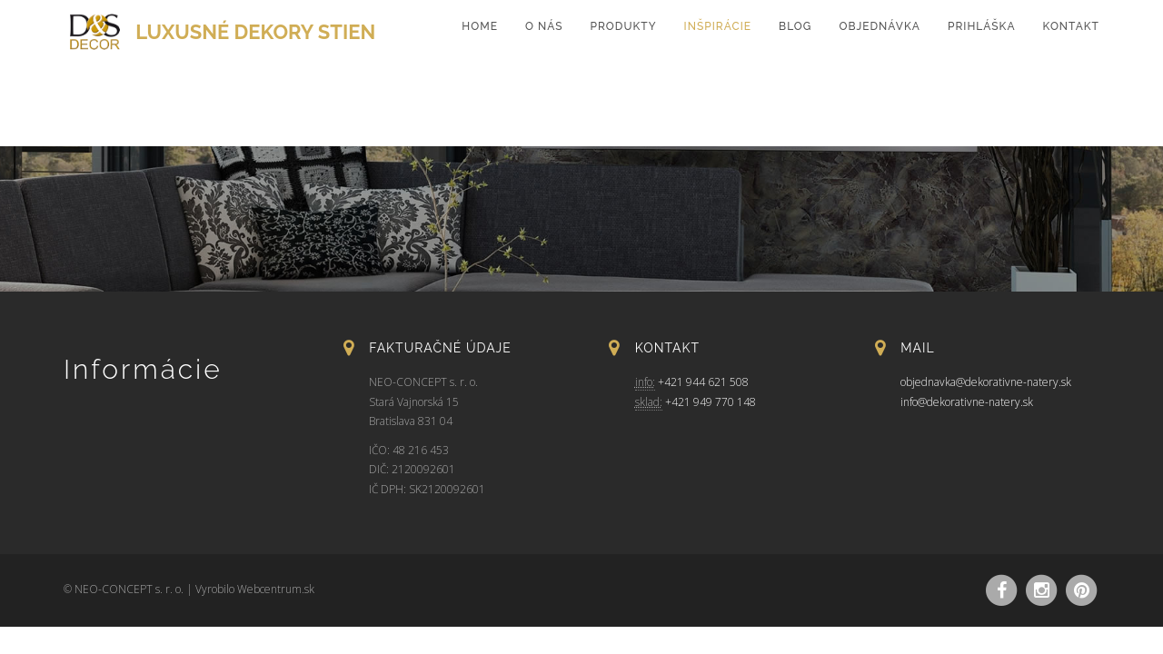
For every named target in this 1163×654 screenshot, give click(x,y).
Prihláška (982, 26)
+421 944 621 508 (703, 382)
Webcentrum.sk (275, 589)
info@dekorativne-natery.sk (966, 402)
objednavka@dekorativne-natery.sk (985, 382)
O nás (544, 26)
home (480, 26)
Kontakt (1071, 26)
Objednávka (879, 26)
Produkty (624, 26)
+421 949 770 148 (710, 402)
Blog (795, 26)
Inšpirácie (718, 26)
